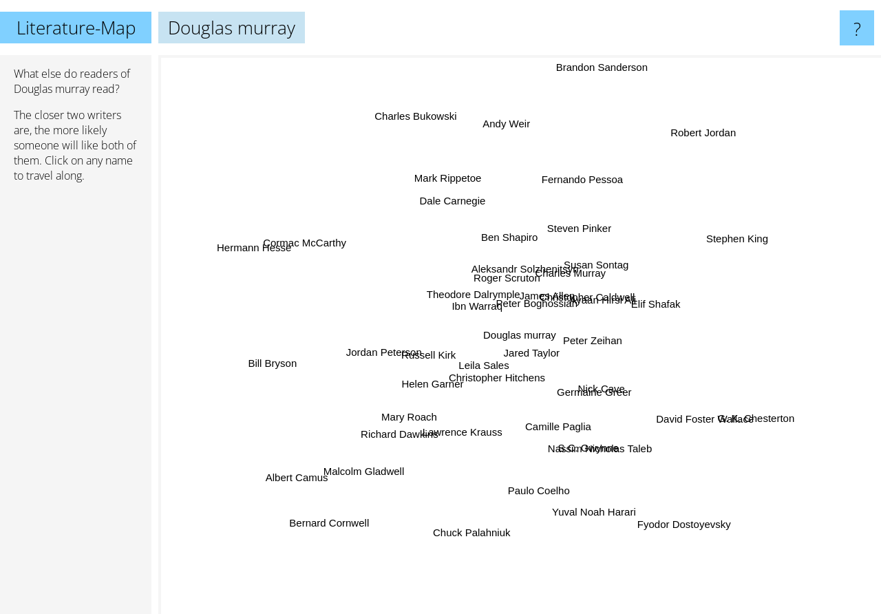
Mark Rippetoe (450, 178)
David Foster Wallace (716, 415)
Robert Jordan (705, 130)
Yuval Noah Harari (605, 519)
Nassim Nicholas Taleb (609, 442)
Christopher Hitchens (513, 377)
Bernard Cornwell (323, 528)
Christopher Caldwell (597, 295)
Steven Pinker (584, 223)
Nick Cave (603, 388)
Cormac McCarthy (290, 232)
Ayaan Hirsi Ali (613, 282)
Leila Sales (484, 364)
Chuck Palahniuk (480, 545)
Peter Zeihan (601, 337)
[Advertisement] (76, 404)
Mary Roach (420, 414)
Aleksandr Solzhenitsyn (527, 270)
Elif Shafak (645, 304)
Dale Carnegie (457, 199)
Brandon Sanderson (591, 77)
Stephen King (758, 228)
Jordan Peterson (366, 346)
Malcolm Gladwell (364, 474)
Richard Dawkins (390, 426)
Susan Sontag (590, 264)
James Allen (544, 298)
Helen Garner (438, 379)
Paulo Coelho (545, 492)
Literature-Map (76, 27)
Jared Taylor (528, 354)
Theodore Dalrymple (472, 302)
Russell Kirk (423, 361)
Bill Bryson (255, 351)
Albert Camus (278, 488)
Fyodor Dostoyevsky (704, 540)
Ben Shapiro (516, 242)
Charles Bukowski (422, 92)
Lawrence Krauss (456, 426)
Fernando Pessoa (580, 185)
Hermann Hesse (235, 234)
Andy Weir (502, 146)
